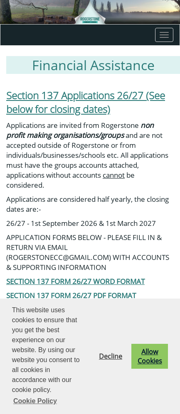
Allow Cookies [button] (150, 356)
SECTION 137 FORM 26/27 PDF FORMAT (71, 295)
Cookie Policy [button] (35, 400)
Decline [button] (110, 356)
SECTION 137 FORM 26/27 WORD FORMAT (75, 281)
